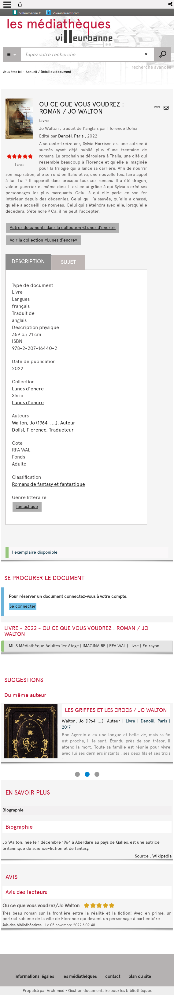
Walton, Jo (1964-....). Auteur (43, 423)
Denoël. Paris (70, 136)
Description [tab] (28, 261)
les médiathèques (79, 976)
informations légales (34, 976)
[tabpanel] (76, 397)
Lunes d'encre (28, 389)
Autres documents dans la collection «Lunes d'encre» (63, 227)
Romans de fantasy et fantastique (48, 484)
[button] (171, 4)
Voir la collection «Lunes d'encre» (44, 240)
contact (112, 976)
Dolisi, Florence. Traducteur (43, 430)
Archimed (56, 990)
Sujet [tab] (68, 262)
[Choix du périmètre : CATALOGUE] (11, 54)
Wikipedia (162, 856)
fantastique (27, 506)
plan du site (139, 976)
